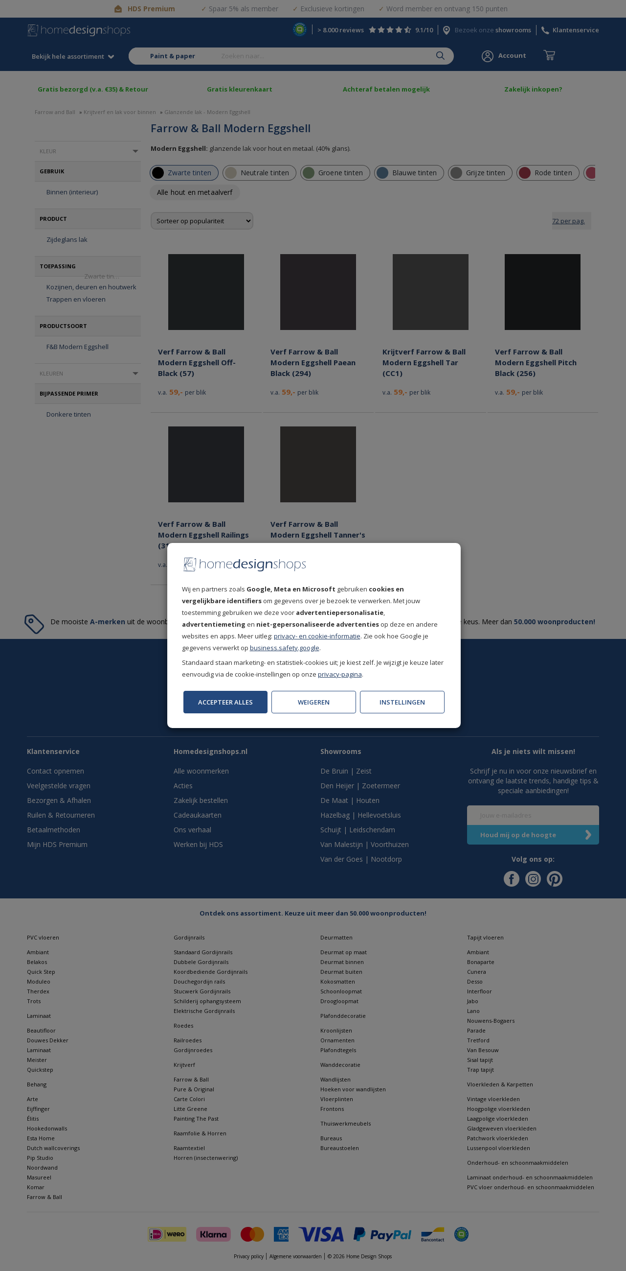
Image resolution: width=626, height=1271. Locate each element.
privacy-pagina (340, 674)
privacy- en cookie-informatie (317, 636)
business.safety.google (284, 647)
